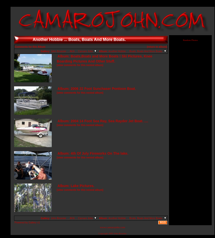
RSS (163, 222)
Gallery (33, 222)
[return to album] (157, 46)
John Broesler (120, 233)
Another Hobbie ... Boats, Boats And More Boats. (138, 51)
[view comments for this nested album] (80, 65)
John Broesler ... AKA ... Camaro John (74, 51)
